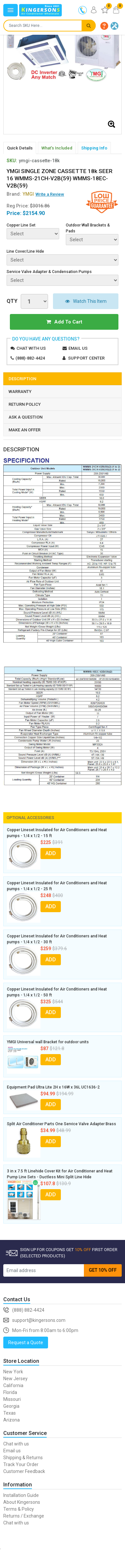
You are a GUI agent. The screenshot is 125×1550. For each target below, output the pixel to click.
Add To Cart (64, 322)
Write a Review (50, 194)
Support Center (86, 358)
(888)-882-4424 (30, 358)
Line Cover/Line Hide (25, 251)
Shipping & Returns (23, 1457)
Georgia (11, 1406)
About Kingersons (21, 1502)
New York (13, 1371)
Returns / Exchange (23, 1516)
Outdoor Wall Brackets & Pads (88, 228)
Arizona (11, 1419)
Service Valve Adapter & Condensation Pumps (49, 271)
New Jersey (15, 1378)
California (13, 1385)
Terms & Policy (18, 1509)
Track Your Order (20, 1464)
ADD (50, 853)
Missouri (12, 1399)
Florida (10, 1392)
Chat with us (31, 348)
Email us (78, 348)
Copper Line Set (21, 225)
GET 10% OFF (103, 1270)
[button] (104, 26)
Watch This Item (86, 301)
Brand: (20, 194)
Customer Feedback (24, 1471)
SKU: (12, 160)
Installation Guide (21, 1495)
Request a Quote (25, 1342)
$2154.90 (34, 213)
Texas (9, 1413)
